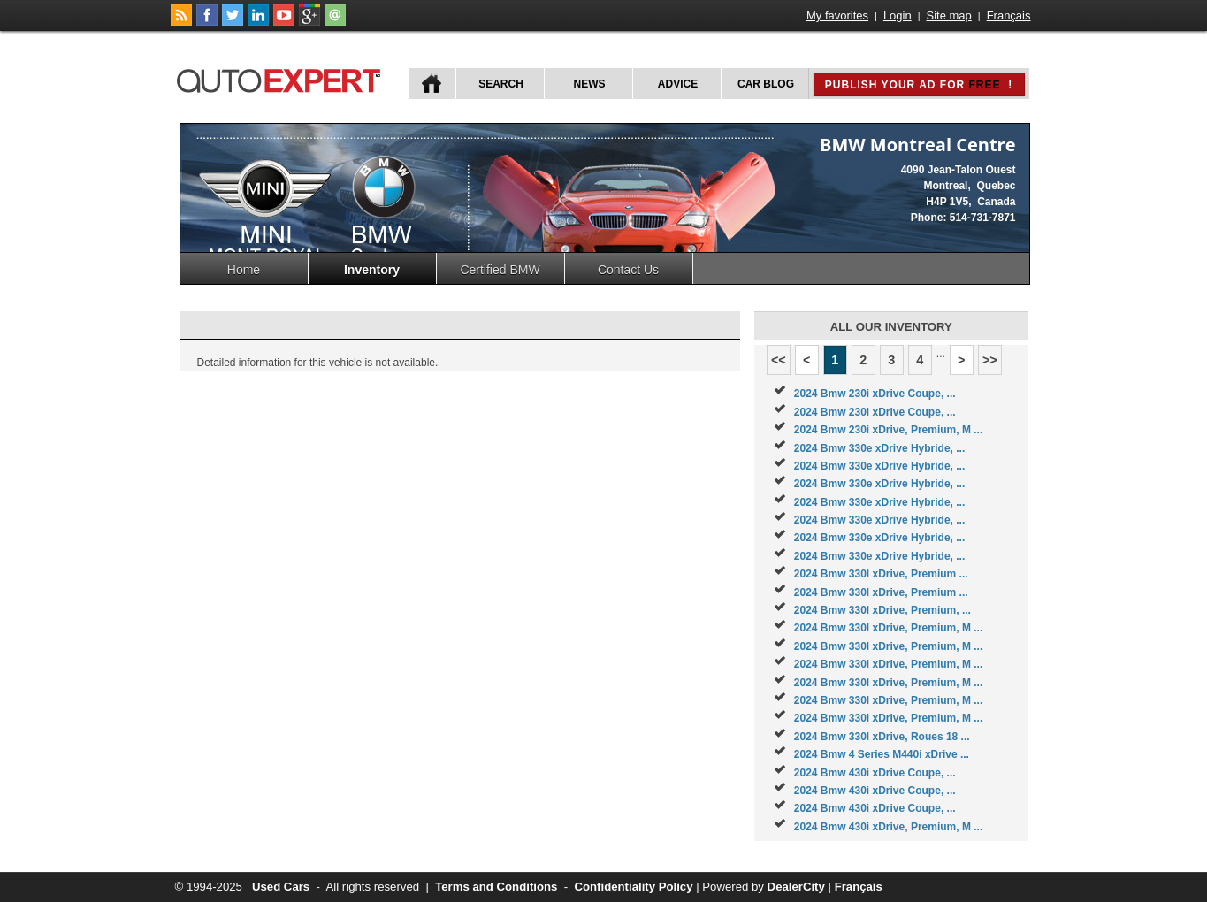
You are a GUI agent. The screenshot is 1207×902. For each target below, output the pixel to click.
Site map (949, 15)
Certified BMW (499, 270)
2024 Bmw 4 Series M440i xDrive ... (881, 754)
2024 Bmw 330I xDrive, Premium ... (881, 574)
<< (778, 360)
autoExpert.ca (282, 78)
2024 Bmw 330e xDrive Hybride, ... (879, 448)
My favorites (837, 15)
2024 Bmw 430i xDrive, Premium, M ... (888, 827)
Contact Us (628, 270)
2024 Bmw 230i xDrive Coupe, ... (875, 393)
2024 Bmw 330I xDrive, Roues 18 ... (882, 736)
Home (243, 270)
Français (1009, 15)
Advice (678, 84)
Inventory (372, 270)
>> (989, 360)
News (590, 84)
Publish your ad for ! (918, 85)
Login (897, 15)
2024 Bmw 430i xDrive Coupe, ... (875, 773)
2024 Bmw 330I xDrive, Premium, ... (882, 610)
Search (500, 84)
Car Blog (765, 84)
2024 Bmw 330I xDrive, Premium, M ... (888, 628)
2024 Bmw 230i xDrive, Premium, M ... (888, 430)
